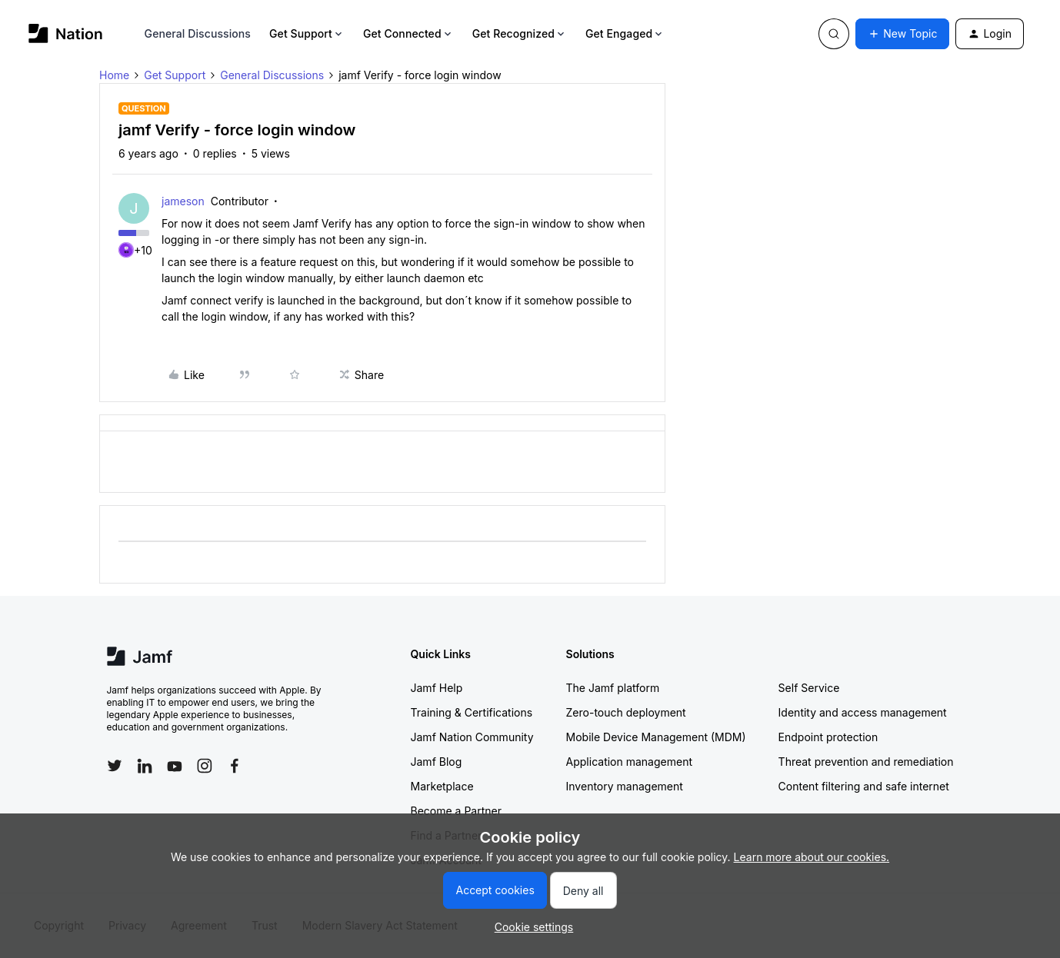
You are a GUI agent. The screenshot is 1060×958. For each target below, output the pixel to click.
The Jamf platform (613, 687)
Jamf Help (437, 687)
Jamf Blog (436, 761)
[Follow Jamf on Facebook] (234, 765)
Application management (629, 761)
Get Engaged (625, 33)
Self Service (809, 687)
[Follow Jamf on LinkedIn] (144, 765)
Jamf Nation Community (472, 736)
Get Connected (408, 33)
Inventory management (624, 786)
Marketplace (442, 786)
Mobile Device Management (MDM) (656, 736)
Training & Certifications (472, 712)
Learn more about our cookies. (812, 856)
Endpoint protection (828, 736)
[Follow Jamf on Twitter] (114, 766)
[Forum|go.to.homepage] (65, 33)
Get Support (307, 33)
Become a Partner (456, 810)
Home (114, 74)
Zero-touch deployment (626, 712)
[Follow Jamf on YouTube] (174, 765)
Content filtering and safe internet (863, 786)
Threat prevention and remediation (866, 761)
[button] (902, 33)
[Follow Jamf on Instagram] (204, 765)
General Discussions (198, 33)
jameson (183, 201)
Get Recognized (519, 33)
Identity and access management (862, 712)
